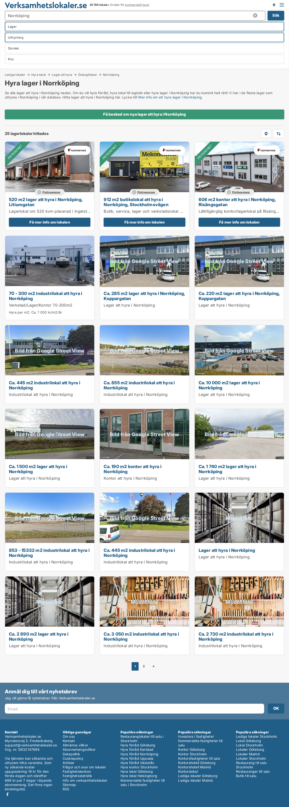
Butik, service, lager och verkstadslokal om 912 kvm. (154, 211)
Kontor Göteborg (191, 749)
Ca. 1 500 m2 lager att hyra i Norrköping (38, 469)
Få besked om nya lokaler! (274, 4)
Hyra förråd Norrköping (139, 754)
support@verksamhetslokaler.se (31, 745)
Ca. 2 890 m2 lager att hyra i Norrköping (38, 636)
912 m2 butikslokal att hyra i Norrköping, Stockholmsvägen (136, 202)
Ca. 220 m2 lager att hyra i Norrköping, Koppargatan (239, 296)
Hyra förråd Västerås (137, 763)
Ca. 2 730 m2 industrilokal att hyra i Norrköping (236, 636)
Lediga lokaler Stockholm (256, 736)
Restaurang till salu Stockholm (251, 765)
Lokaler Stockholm (251, 758)
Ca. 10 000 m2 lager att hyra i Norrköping (229, 385)
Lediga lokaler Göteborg (197, 776)
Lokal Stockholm (249, 745)
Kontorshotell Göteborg (196, 763)
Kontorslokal (188, 771)
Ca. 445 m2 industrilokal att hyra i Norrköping (44, 385)
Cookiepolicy (73, 758)
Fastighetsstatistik (77, 776)
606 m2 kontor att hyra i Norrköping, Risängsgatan (237, 202)
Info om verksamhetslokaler (85, 780)
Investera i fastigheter (196, 736)
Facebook (7, 794)
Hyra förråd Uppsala (137, 758)
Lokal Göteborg (248, 741)
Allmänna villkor (75, 745)
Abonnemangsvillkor (79, 749)
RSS (66, 789)
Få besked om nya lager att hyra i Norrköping (144, 114)
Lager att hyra (62, 74)
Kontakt (69, 741)
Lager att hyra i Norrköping (129, 305)
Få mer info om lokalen (49, 222)
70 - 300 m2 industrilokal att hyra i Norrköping (45, 296)
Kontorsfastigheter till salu (199, 758)
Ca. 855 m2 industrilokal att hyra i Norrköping (139, 385)
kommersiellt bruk (137, 5)
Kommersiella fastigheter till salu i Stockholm (143, 782)
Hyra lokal (38, 74)
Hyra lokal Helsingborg (139, 776)
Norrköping (111, 74)
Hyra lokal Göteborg (137, 771)
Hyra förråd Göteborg (138, 745)
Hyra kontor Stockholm (139, 767)
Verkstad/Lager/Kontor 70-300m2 (40, 305)
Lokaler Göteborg (250, 749)
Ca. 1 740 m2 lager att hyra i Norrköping (227, 469)
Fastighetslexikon (77, 771)
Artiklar (68, 763)
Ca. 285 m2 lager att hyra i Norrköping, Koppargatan (144, 296)
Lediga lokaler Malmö (195, 780)
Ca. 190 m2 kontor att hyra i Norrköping (132, 469)
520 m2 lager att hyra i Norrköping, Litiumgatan (45, 202)
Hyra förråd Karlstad (137, 749)
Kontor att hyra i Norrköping (130, 478)
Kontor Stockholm (192, 754)
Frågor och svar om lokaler (84, 767)
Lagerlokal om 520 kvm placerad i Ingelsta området (57, 211)
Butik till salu (246, 776)
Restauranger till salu (253, 771)
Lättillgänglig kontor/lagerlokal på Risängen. (240, 211)
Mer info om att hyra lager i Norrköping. (170, 97)
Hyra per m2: (19, 312)
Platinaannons (51, 192)
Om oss (69, 736)
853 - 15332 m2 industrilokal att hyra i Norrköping (49, 552)
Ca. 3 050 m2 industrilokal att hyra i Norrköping (141, 636)
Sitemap (69, 785)
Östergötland (87, 74)
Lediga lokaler (15, 74)
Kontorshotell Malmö (194, 767)
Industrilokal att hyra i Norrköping (41, 394)
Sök (275, 15)
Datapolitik (71, 754)
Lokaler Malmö (248, 754)
